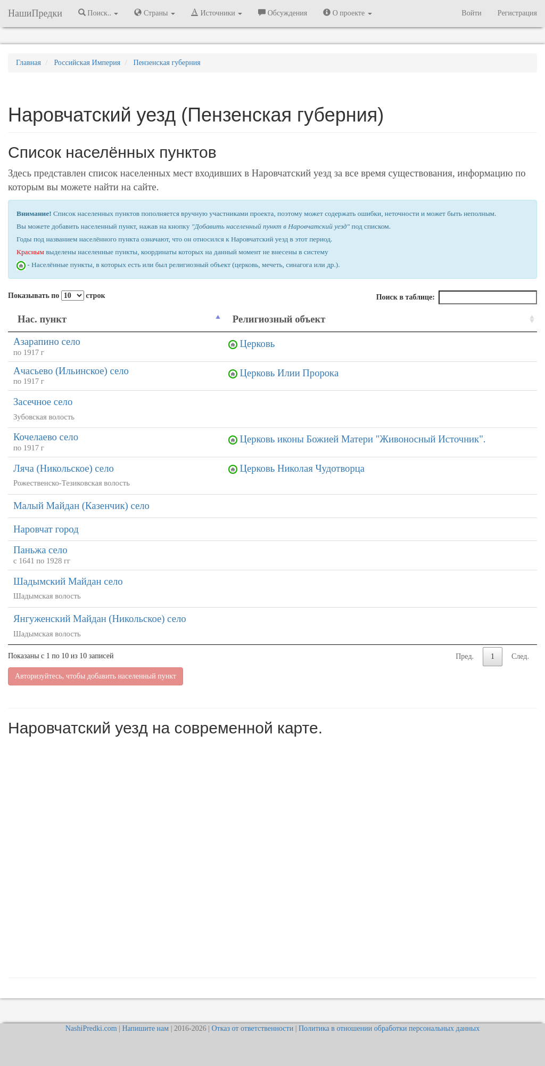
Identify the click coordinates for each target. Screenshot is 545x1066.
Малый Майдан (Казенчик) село (81, 505)
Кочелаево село (45, 436)
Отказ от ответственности (252, 1028)
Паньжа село (40, 549)
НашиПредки (35, 13)
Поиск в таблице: (456, 297)
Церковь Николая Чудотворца (302, 468)
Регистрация (517, 13)
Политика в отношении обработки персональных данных (389, 1028)
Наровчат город (46, 529)
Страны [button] (154, 13)
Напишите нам (145, 1028)
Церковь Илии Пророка (289, 372)
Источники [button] (216, 13)
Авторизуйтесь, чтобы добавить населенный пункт (95, 676)
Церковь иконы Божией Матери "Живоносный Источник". (362, 439)
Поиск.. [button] (98, 13)
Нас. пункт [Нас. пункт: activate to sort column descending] (42, 319)
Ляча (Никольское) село (63, 468)
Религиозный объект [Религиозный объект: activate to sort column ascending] (279, 319)
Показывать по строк (56, 295)
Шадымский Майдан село (68, 581)
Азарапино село (46, 341)
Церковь (257, 343)
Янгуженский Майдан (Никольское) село (99, 618)
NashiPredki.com (91, 1028)
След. (520, 656)
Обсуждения (282, 13)
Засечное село (42, 401)
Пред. (465, 656)
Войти (471, 13)
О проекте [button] (347, 13)
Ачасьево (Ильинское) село (71, 370)
